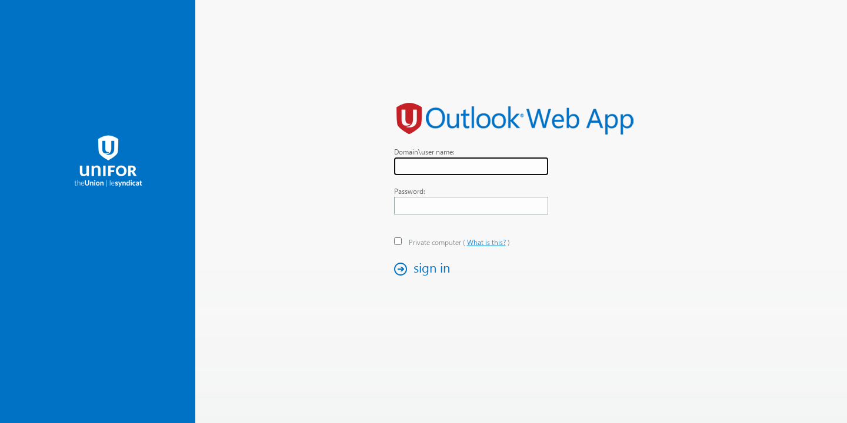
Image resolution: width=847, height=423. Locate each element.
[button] (425, 268)
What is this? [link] (486, 242)
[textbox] (471, 166)
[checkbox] (398, 241)
